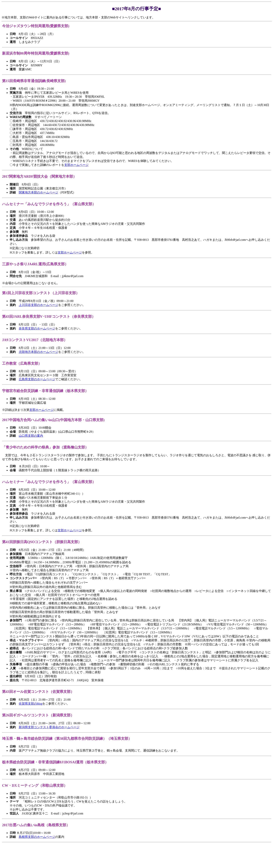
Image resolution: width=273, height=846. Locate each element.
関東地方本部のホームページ (38, 192)
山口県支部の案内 (31, 435)
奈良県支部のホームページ (37, 328)
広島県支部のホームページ (37, 379)
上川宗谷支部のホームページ (38, 305)
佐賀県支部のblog (30, 703)
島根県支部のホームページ (37, 836)
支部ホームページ (76, 164)
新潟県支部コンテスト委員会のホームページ (49, 727)
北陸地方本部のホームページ (38, 351)
